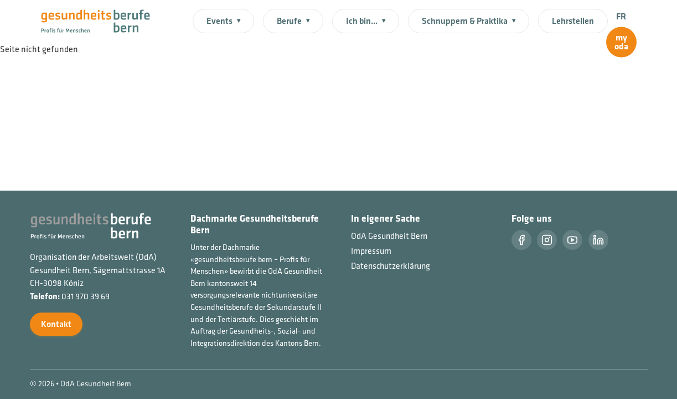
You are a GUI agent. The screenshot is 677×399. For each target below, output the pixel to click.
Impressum (371, 250)
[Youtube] (572, 240)
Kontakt (56, 324)
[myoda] (621, 42)
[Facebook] (521, 240)
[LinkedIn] (598, 240)
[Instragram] (547, 240)
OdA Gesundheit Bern (389, 236)
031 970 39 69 (85, 296)
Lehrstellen (573, 21)
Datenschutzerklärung (390, 265)
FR (621, 16)
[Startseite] (102, 19)
